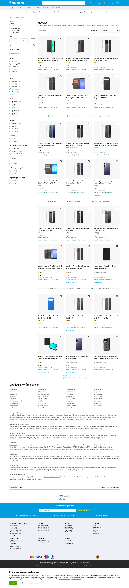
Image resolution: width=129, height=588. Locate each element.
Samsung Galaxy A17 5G (16, 535)
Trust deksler (97, 401)
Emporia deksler (13, 405)
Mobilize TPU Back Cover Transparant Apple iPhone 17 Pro (106, 59)
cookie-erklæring (76, 579)
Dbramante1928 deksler (16, 401)
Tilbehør (27, 8)
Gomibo (67, 538)
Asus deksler (12, 392)
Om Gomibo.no (39, 566)
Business (92, 3)
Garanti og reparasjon (15, 548)
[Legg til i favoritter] (61, 38)
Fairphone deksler (14, 408)
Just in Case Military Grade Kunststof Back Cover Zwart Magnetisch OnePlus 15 (106, 358)
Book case (15, 456)
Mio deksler (41, 401)
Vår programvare (69, 542)
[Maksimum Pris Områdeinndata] (24, 40)
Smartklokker (96, 533)
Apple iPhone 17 (14, 525)
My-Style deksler (70, 389)
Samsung (65, 436)
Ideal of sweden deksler (44, 394)
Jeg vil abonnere (83, 510)
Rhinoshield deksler (71, 408)
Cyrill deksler (12, 398)
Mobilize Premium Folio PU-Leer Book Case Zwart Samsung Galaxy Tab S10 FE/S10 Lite (50, 268)
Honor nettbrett (69, 530)
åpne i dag (112, 487)
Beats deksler (13, 394)
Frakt (11, 545)
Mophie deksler (42, 408)
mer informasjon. (82, 563)
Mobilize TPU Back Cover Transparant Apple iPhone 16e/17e (106, 317)
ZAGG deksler (98, 405)
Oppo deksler (69, 401)
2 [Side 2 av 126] (69, 377)
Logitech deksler (42, 398)
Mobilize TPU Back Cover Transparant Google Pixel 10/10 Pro (50, 230)
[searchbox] (61, 3)
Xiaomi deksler (98, 403)
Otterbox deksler (15, 30)
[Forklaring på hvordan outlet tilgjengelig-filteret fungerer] (22, 168)
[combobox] (63, 3)
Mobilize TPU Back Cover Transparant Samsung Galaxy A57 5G (78, 267)
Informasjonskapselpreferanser (75, 566)
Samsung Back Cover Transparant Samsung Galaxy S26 (77, 357)
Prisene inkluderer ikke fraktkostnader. (80, 562)
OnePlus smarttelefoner (43, 528)
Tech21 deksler (98, 398)
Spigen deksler (98, 396)
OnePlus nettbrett (69, 532)
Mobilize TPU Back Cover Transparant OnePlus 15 (78, 317)
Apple (60, 436)
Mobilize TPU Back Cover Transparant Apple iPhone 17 (50, 97)
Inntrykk (53, 566)
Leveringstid (13, 543)
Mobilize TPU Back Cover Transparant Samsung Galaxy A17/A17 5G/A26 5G (106, 144)
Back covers (13, 445)
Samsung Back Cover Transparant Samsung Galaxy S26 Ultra (104, 182)
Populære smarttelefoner (19, 523)
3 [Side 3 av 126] (73, 377)
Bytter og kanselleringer (15, 546)
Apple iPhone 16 (14, 527)
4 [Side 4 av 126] (77, 377)
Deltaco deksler (13, 403)
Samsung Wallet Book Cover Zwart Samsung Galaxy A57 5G (105, 267)
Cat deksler (12, 396)
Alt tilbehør (95, 535)
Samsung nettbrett (69, 527)
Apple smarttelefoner (43, 525)
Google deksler (15, 32)
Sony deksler (97, 392)
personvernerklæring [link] (64, 579)
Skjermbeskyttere (97, 527)
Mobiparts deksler (43, 405)
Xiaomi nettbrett (69, 528)
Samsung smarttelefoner (44, 527)
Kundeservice (56, 8)
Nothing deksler (70, 396)
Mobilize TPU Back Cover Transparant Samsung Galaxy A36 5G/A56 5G (78, 59)
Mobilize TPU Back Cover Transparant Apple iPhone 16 (78, 230)
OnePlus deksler (70, 398)
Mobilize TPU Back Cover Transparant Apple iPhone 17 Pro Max (78, 144)
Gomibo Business (42, 540)
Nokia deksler (69, 394)
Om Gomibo (68, 540)
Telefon (19, 8)
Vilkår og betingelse (61, 566)
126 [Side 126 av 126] (88, 377)
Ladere (94, 528)
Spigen (71, 436)
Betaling (12, 540)
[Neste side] (92, 377)
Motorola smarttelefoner (43, 530)
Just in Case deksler (16, 26)
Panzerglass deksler (71, 405)
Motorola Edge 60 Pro (15, 533)
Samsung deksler (15, 28)
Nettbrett (36, 8)
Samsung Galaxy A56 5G (16, 530)
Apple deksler (13, 389)
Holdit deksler (41, 392)
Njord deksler (69, 392)
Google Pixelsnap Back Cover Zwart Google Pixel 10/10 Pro (105, 97)
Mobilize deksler (15, 24)
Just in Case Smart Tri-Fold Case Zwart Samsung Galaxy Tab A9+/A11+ (50, 59)
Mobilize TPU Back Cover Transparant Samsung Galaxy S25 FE (78, 182)
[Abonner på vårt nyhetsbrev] (57, 510)
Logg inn (99, 3)
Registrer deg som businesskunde (46, 542)
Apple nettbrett (68, 525)
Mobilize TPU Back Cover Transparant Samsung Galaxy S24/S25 (50, 144)
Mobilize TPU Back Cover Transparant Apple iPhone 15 (106, 230)
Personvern (47, 566)
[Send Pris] (33, 40)
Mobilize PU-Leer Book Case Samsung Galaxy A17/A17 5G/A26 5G (50, 182)
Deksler (17, 17)
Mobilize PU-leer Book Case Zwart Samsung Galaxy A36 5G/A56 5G (76, 97)
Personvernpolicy (69, 543)
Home (11, 17)
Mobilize (76, 436)
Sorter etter (94, 30)
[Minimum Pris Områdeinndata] (13, 40)
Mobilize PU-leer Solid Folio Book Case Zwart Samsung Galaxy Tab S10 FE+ (50, 357)
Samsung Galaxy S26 (15, 528)
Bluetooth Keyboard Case (52, 477)
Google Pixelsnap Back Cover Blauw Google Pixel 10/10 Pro (49, 317)
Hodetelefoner (96, 532)
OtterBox (92, 436)
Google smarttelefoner (43, 532)
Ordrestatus (13, 542)
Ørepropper (95, 530)
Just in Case (84, 436)
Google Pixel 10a (14, 532)
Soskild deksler (98, 394)
